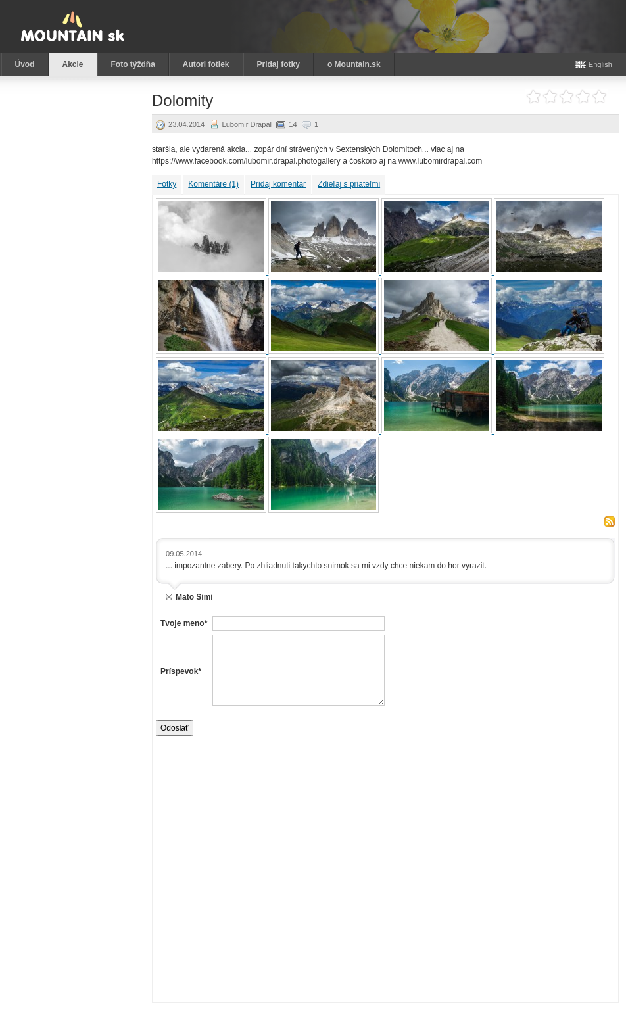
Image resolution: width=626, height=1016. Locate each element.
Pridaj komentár (278, 184)
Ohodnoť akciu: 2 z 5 (550, 97)
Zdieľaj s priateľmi (349, 184)
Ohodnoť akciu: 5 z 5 (599, 97)
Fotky (166, 184)
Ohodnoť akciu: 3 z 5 (566, 97)
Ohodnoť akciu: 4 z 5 (583, 97)
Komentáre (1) (213, 184)
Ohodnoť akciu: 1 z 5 (533, 97)
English (600, 64)
